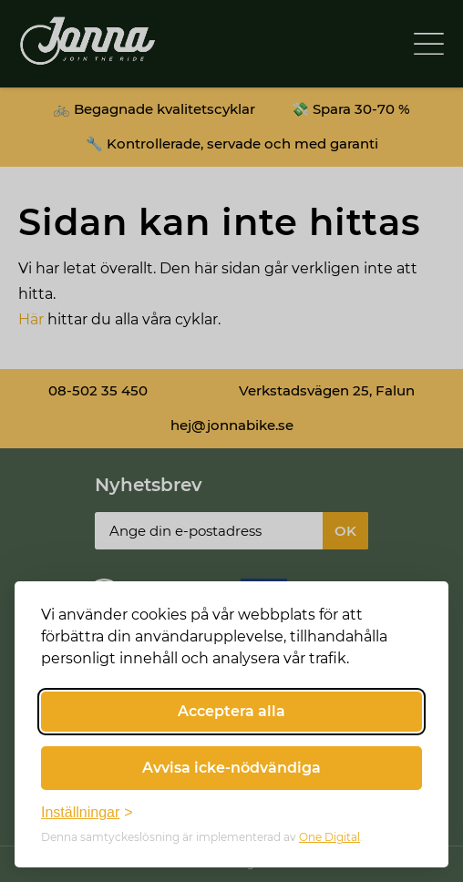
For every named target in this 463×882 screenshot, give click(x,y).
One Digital (329, 837)
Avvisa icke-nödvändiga (231, 767)
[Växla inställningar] (87, 813)
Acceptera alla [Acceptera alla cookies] (231, 711)
